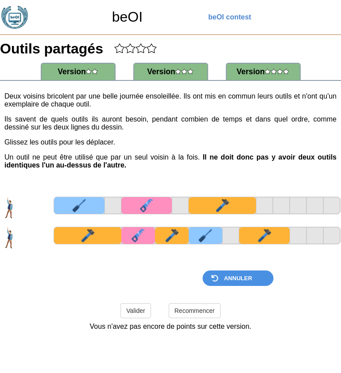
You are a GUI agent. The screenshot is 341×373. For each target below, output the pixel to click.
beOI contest (229, 17)
